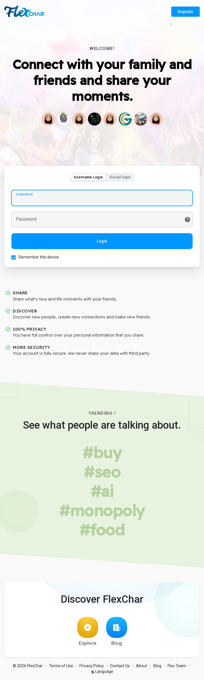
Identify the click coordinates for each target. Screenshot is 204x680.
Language (102, 671)
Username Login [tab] (88, 177)
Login (102, 241)
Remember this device (38, 257)
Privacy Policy (91, 666)
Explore (87, 631)
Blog (116, 631)
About (141, 666)
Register (185, 11)
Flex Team (177, 666)
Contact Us (120, 666)
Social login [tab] (120, 177)
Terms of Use (61, 666)
